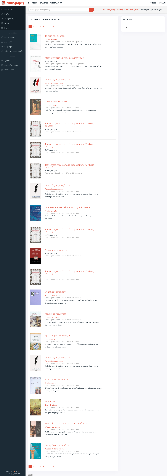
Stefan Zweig (50, 339)
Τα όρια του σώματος (55, 35)
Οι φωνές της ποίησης (55, 291)
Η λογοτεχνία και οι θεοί (56, 101)
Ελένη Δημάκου (51, 405)
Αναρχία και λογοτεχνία (56, 250)
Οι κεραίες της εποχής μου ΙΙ (58, 79)
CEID (18, 471)
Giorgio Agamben (51, 39)
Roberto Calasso (51, 105)
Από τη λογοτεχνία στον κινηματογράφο (64, 57)
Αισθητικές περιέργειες (55, 313)
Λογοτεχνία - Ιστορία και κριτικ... (128, 10)
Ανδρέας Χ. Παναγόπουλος (55, 449)
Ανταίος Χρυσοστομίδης (54, 83)
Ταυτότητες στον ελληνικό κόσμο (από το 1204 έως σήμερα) (69, 124)
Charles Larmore (51, 383)
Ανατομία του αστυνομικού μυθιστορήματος (66, 423)
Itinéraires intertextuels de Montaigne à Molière (67, 207)
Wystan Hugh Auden (52, 427)
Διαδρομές (50, 401)
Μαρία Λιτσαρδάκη (52, 211)
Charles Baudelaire (52, 317)
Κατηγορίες (111, 10)
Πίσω (30, 475)
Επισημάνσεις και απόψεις (57, 445)
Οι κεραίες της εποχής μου (57, 185)
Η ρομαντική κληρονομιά (57, 379)
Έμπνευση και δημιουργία (57, 335)
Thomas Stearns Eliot (53, 295)
